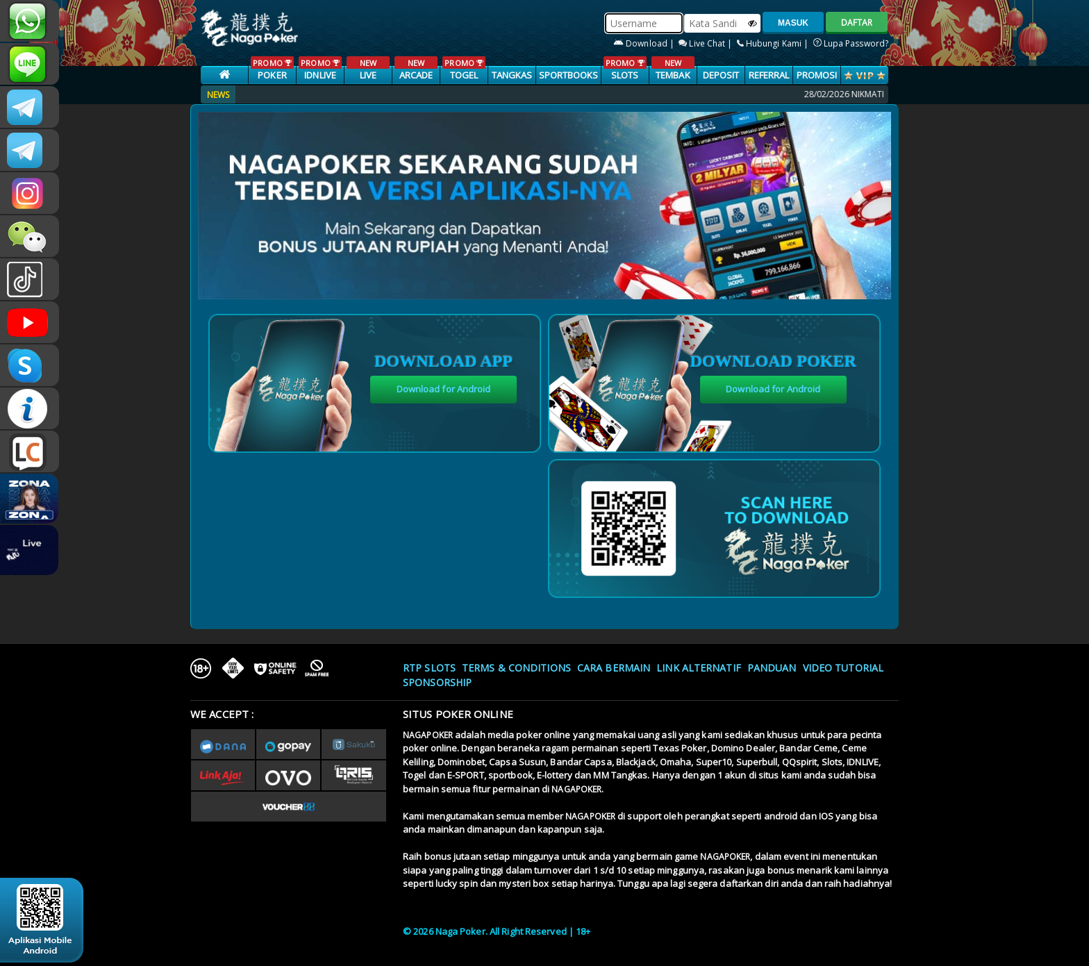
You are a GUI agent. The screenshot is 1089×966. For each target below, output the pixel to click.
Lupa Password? (851, 43)
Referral (769, 75)
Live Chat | (706, 43)
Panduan (772, 667)
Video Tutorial (843, 667)
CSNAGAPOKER (29, 107)
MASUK (793, 23)
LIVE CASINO (368, 75)
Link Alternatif (698, 667)
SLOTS (625, 68)
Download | (644, 43)
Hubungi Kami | (774, 43)
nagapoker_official (29, 64)
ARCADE (415, 68)
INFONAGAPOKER (29, 408)
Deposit (721, 75)
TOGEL (463, 68)
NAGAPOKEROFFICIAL (29, 322)
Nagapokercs (29, 150)
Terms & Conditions (516, 667)
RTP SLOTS (429, 667)
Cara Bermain (613, 667)
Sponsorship (437, 682)
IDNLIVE (320, 68)
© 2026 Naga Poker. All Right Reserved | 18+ (496, 931)
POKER (272, 68)
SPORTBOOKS (569, 75)
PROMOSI (817, 75)
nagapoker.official (29, 193)
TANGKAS (512, 75)
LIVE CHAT (29, 451)
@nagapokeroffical (29, 279)
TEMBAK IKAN (672, 75)
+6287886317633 (29, 21)
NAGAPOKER (428, 735)
